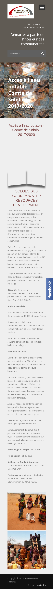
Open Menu (42, 7)
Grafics (42, 585)
